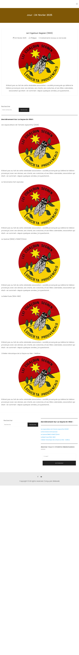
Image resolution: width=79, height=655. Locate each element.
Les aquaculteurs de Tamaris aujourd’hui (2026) (20, 125)
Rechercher (5, 106)
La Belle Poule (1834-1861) (11, 296)
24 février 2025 (20, 38)
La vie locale (61, 38)
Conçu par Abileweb (52, 481)
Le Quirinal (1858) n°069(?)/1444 (13, 239)
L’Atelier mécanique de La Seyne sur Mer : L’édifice (20, 353)
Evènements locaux (48, 38)
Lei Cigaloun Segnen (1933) (39, 33)
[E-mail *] (59, 456)
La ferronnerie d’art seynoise (12, 182)
